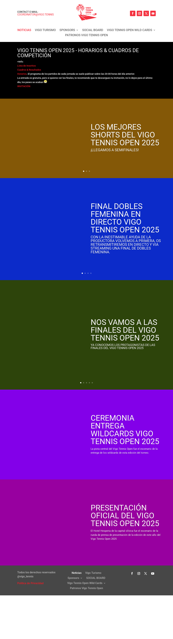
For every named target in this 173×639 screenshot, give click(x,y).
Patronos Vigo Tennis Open (86, 35)
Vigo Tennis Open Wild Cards (129, 30)
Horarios (22, 73)
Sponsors (67, 30)
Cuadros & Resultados (29, 69)
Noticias (24, 30)
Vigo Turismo (45, 30)
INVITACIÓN (23, 86)
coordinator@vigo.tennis (35, 14)
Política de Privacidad (30, 583)
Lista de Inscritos (26, 65)
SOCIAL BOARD (92, 30)
